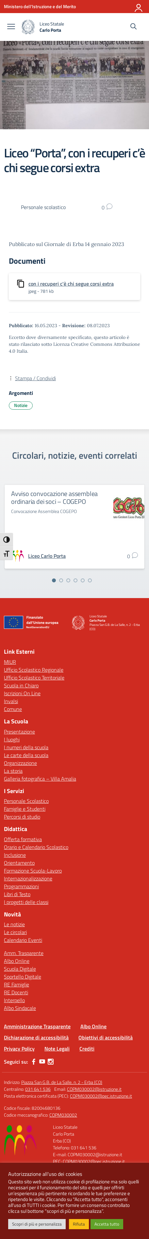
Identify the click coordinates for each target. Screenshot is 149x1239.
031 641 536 (38, 1089)
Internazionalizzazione (28, 878)
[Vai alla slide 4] (75, 580)
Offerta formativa (23, 839)
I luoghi (12, 739)
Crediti (86, 1049)
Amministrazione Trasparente (37, 1026)
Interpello (14, 1000)
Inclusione (15, 855)
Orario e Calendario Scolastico (36, 847)
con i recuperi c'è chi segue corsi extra (71, 284)
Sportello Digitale (22, 977)
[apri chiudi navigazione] (11, 27)
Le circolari (15, 932)
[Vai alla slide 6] (90, 580)
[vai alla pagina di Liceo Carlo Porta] (47, 556)
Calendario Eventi (23, 940)
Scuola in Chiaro (21, 685)
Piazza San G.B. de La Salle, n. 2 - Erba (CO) (61, 1082)
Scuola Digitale (20, 969)
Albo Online (16, 961)
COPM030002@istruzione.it (94, 1089)
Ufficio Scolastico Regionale (33, 670)
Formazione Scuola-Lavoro (33, 871)
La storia (13, 771)
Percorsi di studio (22, 817)
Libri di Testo (17, 894)
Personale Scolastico (26, 801)
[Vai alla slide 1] (54, 580)
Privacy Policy (19, 1049)
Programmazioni (21, 886)
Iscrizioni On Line (22, 693)
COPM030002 (63, 1114)
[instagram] (51, 1062)
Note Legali (57, 1049)
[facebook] (34, 1062)
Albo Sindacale (20, 1008)
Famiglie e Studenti (24, 809)
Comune (13, 709)
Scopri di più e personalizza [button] (37, 1224)
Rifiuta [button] (79, 1224)
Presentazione (19, 731)
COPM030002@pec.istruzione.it (101, 1095)
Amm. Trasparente (23, 953)
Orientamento (19, 863)
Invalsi (11, 701)
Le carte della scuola (26, 755)
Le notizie (14, 924)
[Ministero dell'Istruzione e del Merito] (40, 6)
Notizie (20, 405)
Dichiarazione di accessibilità (36, 1037)
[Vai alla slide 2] (61, 580)
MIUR (10, 662)
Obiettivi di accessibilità (105, 1037)
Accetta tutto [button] (106, 1224)
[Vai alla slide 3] (68, 580)
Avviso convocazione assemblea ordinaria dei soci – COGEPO (54, 497)
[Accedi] (139, 6)
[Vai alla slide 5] (83, 580)
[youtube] (42, 1062)
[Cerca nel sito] (133, 27)
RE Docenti (16, 992)
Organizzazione (20, 763)
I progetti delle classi (26, 902)
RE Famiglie (16, 984)
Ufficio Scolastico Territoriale (34, 677)
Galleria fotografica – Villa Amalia (40, 779)
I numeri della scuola (26, 747)
